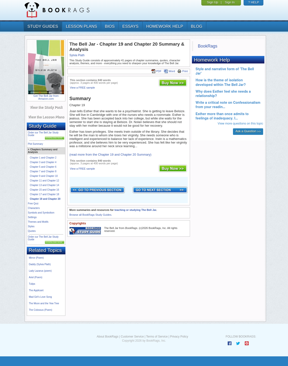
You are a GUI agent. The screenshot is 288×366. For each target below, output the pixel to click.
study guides (43, 26)
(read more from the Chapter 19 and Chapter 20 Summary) (111, 154)
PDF (156, 71)
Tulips (32, 284)
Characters (34, 208)
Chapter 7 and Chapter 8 (43, 171)
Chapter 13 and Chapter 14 (44, 185)
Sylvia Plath (77, 55)
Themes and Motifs (38, 222)
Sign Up (212, 2)
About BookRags (107, 336)
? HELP (253, 2)
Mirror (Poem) (36, 257)
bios (110, 26)
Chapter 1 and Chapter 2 (43, 157)
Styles (31, 226)
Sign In (229, 2)
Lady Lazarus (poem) (40, 270)
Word (169, 71)
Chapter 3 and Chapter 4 (43, 162)
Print (182, 71)
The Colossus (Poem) (40, 310)
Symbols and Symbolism (41, 212)
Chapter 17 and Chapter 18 (44, 194)
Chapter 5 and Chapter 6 (43, 167)
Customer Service (132, 336)
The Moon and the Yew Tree (44, 303)
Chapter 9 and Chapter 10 (44, 176)
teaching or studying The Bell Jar (135, 209)
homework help (164, 26)
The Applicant (36, 290)
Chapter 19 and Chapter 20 (45, 199)
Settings (32, 217)
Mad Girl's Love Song (40, 297)
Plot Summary (35, 144)
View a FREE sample (82, 87)
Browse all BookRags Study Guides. (91, 214)
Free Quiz (33, 203)
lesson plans (81, 26)
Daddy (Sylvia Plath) (40, 264)
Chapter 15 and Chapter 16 (44, 189)
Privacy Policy (179, 336)
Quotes (32, 231)
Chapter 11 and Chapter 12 (44, 180)
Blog (196, 26)
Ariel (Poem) (35, 277)
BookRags (208, 46)
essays (130, 26)
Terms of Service (157, 336)
